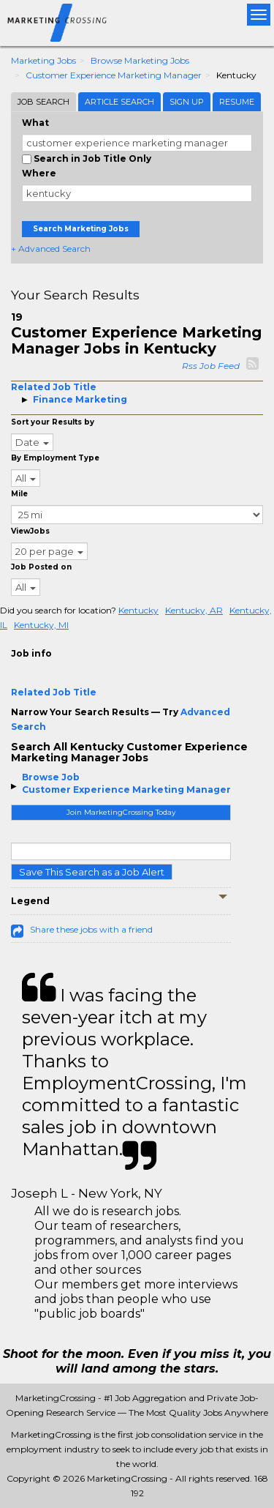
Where (39, 173)
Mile (19, 494)
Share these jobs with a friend (91, 929)
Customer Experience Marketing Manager (114, 75)
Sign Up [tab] (187, 102)
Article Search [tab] (119, 102)
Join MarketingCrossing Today (120, 812)
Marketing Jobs (43, 60)
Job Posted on (41, 567)
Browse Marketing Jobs (140, 60)
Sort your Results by (52, 422)
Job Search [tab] (43, 102)
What (35, 122)
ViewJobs (30, 531)
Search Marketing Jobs (81, 229)
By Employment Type (55, 458)
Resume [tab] (236, 102)
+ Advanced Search (51, 248)
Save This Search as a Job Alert (91, 872)
